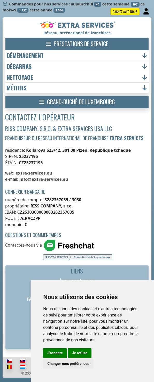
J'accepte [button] (55, 353)
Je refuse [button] (79, 353)
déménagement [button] (25, 56)
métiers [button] (16, 88)
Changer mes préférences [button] (68, 364)
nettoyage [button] (20, 77)
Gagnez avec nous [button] (125, 11)
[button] (77, 44)
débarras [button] (19, 66)
